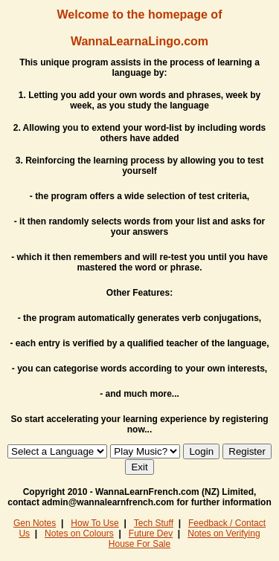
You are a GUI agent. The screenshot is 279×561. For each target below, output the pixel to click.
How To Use (94, 523)
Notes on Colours (79, 533)
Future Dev (151, 533)
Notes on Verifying (223, 533)
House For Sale (139, 544)
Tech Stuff (153, 523)
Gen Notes (34, 523)
